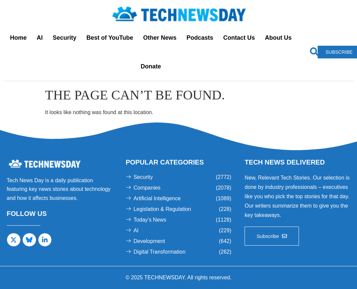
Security (64, 37)
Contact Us (239, 37)
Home (18, 37)
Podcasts (200, 37)
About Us (278, 37)
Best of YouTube (109, 37)
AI (40, 37)
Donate (151, 66)
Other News (159, 37)
